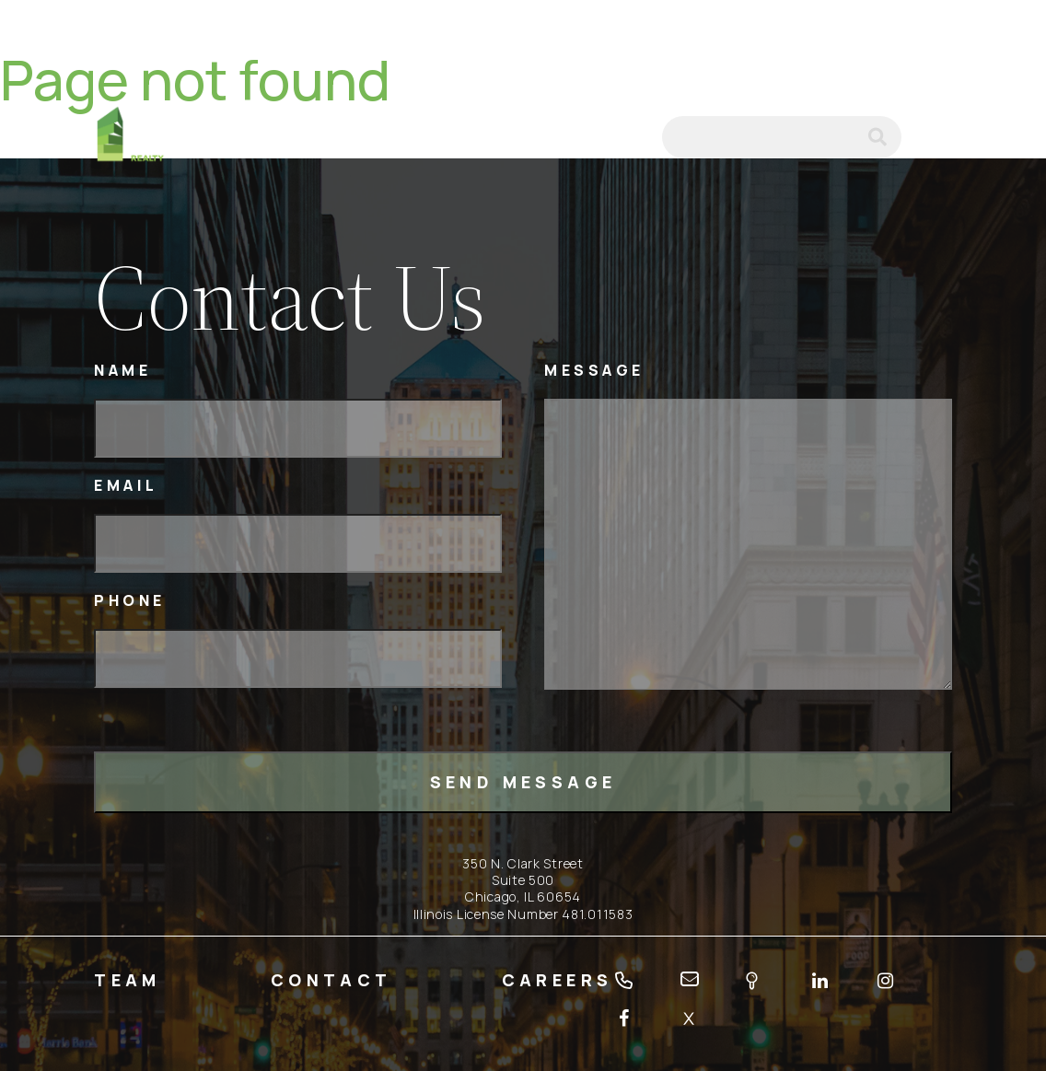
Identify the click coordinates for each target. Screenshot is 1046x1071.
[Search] (781, 137)
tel (575, 137)
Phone (130, 601)
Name (122, 370)
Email (126, 485)
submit (884, 137)
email (623, 137)
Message (594, 370)
